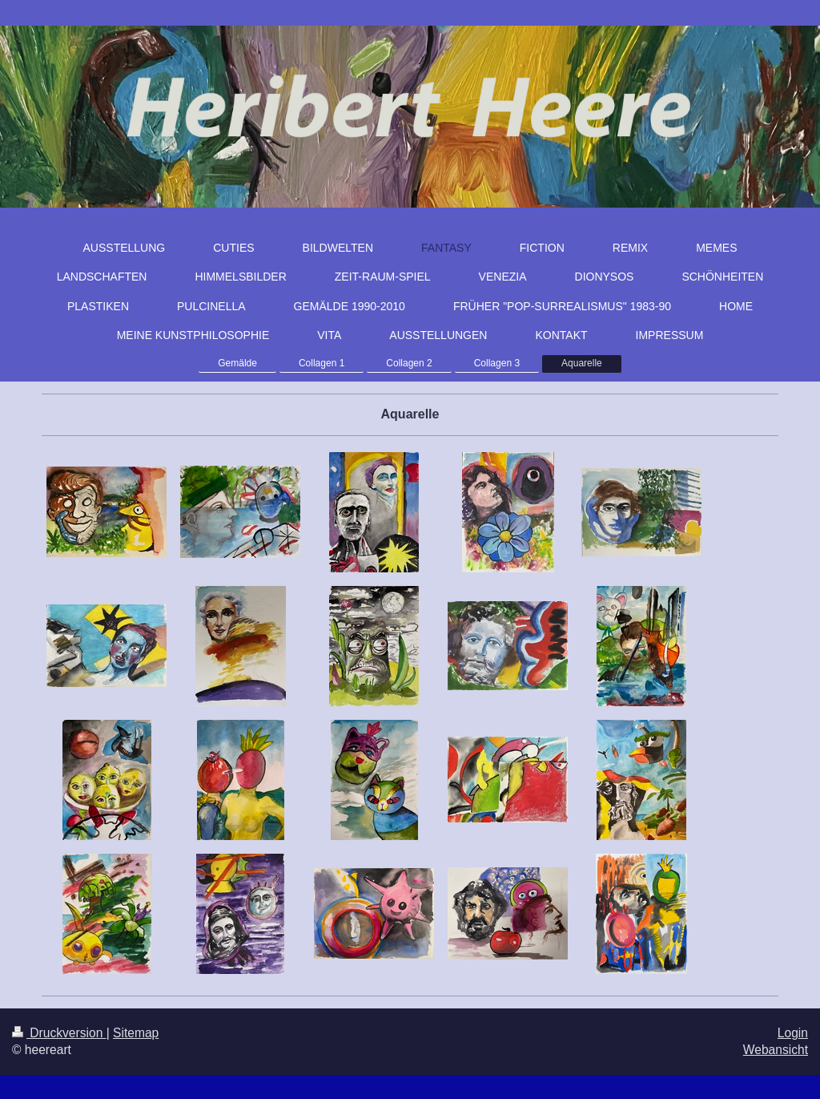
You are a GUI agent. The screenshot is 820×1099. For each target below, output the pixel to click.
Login (793, 1033)
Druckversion (59, 1033)
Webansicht (775, 1050)
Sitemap (136, 1033)
